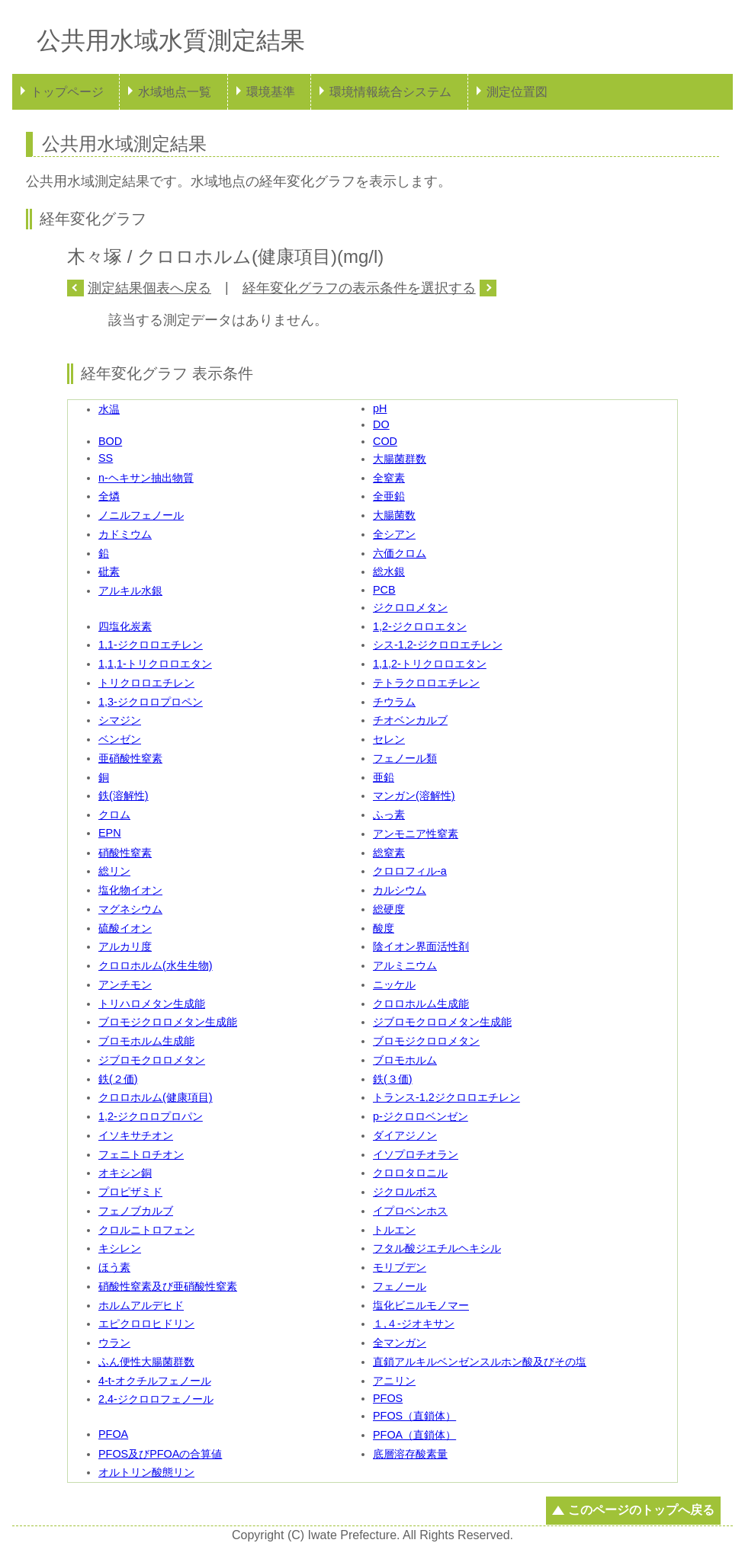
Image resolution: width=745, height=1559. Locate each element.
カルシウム (399, 890)
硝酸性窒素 (125, 853)
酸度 (383, 928)
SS (105, 458)
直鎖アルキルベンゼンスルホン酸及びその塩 (479, 1362)
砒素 (109, 571)
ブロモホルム (405, 1060)
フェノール (399, 1286)
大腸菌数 (394, 515)
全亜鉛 (389, 496)
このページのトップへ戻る (641, 1509)
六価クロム (399, 553)
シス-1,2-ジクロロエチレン (438, 645)
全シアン (394, 534)
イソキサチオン (135, 1135)
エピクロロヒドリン (146, 1323)
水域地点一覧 (174, 91)
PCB (384, 590)
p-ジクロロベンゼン (420, 1116)
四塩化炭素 (125, 626)
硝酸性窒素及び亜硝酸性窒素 (167, 1286)
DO (381, 424)
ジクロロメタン (410, 607)
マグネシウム (130, 909)
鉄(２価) (118, 1079)
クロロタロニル (410, 1173)
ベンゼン (119, 739)
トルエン (394, 1230)
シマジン (119, 720)
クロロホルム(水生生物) (155, 965)
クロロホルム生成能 (421, 1003)
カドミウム (125, 534)
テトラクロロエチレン (426, 683)
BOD (110, 441)
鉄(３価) (393, 1079)
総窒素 (389, 853)
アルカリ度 (125, 946)
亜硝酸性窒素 (130, 758)
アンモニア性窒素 (415, 834)
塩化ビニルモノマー (421, 1305)
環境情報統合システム (390, 91)
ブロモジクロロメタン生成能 (167, 1022)
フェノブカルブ (135, 1211)
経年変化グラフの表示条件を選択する (359, 288)
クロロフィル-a (410, 871)
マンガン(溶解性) (414, 795)
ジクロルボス (405, 1192)
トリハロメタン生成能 (151, 1003)
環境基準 (270, 91)
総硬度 (389, 909)
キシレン (119, 1248)
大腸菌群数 (399, 459)
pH (380, 408)
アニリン (394, 1381)
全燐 (109, 496)
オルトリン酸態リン (146, 1472)
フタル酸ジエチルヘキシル (437, 1248)
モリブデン (399, 1267)
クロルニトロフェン (146, 1230)
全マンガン (399, 1343)
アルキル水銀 (130, 590)
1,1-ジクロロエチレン (150, 645)
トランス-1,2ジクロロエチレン (446, 1097)
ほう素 (114, 1267)
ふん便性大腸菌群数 (146, 1362)
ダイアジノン (405, 1135)
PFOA (113, 1434)
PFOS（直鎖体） (414, 1416)
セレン (389, 739)
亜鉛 (383, 777)
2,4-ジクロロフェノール (156, 1399)
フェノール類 (405, 758)
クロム (114, 814)
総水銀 (389, 571)
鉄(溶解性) (123, 795)
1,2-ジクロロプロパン (150, 1116)
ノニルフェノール (141, 515)
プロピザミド (130, 1192)
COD (385, 441)
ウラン (114, 1343)
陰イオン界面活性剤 (421, 946)
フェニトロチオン (141, 1154)
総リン (114, 871)
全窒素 (389, 478)
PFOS (388, 1398)
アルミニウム (405, 965)
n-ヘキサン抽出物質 (146, 478)
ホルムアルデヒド (141, 1305)
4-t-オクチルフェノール (154, 1381)
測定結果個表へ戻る (149, 288)
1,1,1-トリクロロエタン (155, 664)
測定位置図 (517, 91)
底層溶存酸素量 (410, 1454)
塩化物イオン (130, 890)
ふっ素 (389, 814)
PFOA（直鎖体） (414, 1435)
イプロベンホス (410, 1211)
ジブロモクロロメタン (151, 1060)
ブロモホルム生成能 (146, 1041)
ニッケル (394, 984)
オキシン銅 (125, 1173)
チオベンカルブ (410, 720)
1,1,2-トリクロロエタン (429, 664)
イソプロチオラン (415, 1154)
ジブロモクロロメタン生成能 (442, 1022)
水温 (109, 409)
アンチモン (125, 984)
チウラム (394, 702)
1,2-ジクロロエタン (420, 626)
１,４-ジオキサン (413, 1323)
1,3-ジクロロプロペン (150, 702)
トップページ (67, 91)
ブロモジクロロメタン (426, 1041)
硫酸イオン (125, 928)
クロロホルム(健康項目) (155, 1097)
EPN (109, 833)
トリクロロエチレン (146, 683)
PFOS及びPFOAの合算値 (160, 1454)
